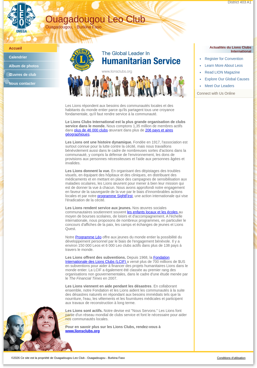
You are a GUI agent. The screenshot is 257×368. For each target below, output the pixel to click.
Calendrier (18, 57)
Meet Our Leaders (219, 86)
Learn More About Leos (224, 65)
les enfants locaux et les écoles (153, 212)
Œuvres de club (22, 75)
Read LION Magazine (222, 72)
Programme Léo (88, 237)
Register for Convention (224, 59)
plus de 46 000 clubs (91, 130)
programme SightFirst (115, 196)
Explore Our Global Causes (227, 79)
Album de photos (24, 66)
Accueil (15, 48)
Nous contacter (22, 83)
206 (148, 130)
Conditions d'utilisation (231, 357)
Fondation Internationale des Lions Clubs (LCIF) (117, 259)
